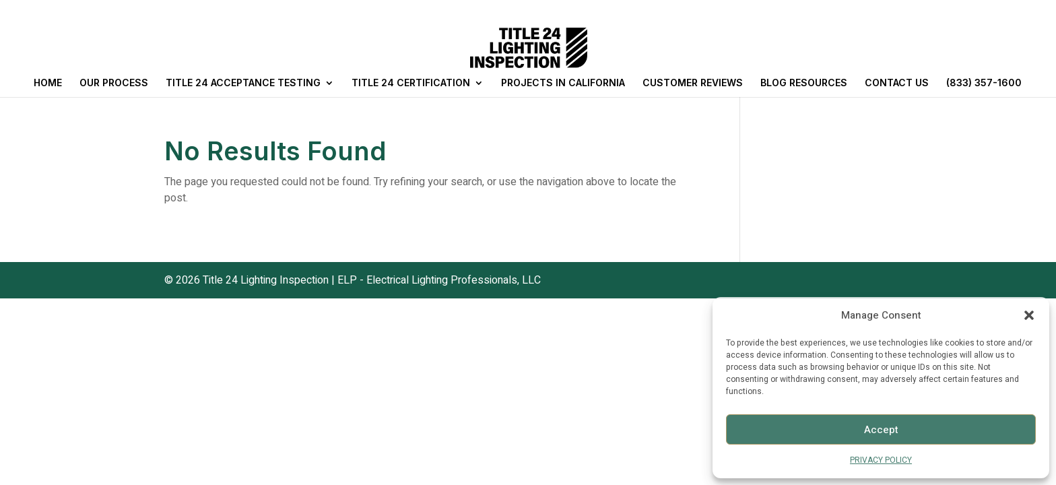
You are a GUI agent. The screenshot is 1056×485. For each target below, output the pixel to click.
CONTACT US (897, 83)
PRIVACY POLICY (881, 460)
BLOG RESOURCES (803, 83)
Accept (881, 429)
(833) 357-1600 (984, 83)
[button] (1029, 315)
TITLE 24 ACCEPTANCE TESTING (243, 83)
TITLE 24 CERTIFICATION (411, 83)
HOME (48, 83)
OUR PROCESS (113, 83)
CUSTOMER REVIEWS (692, 83)
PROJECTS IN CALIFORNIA (563, 83)
